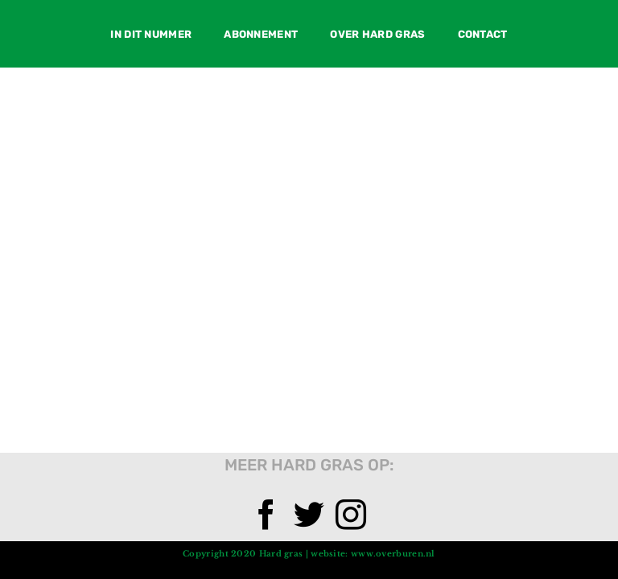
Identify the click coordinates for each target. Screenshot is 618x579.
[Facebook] (266, 514)
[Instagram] (351, 514)
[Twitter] (309, 514)
